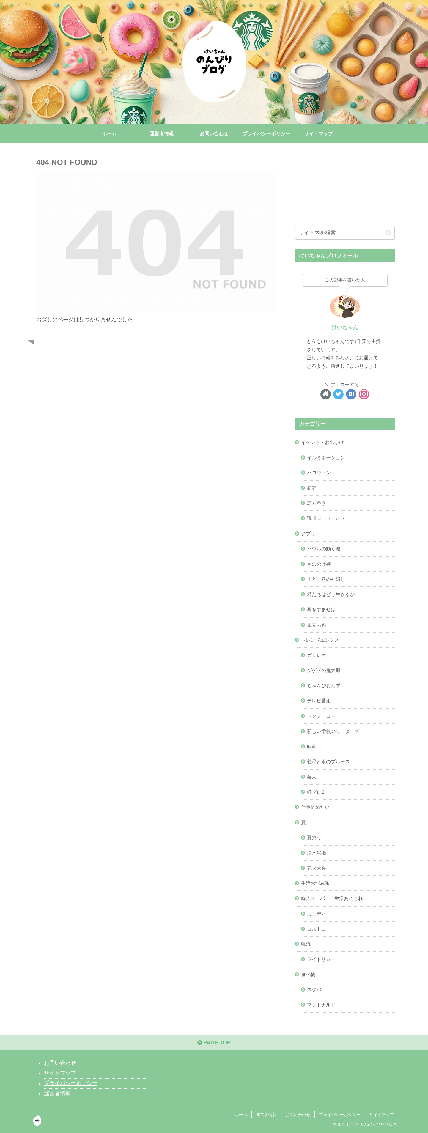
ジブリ (308, 533)
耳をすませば (321, 609)
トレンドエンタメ (320, 640)
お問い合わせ (60, 1063)
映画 (312, 746)
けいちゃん (344, 328)
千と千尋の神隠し (326, 579)
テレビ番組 (319, 700)
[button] (388, 232)
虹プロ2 (315, 791)
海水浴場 (316, 852)
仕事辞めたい (315, 807)
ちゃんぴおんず (323, 685)
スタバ (314, 989)
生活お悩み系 (315, 883)
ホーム (241, 1114)
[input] (345, 233)
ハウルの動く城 (323, 548)
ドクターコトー (323, 716)
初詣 (312, 487)
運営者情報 (57, 1093)
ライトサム (319, 959)
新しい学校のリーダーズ (333, 731)
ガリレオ (316, 655)
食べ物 (308, 974)
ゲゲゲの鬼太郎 (323, 670)
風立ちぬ (316, 624)
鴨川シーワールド (326, 518)
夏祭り (314, 837)
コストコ (316, 928)
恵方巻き (316, 503)
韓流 (306, 944)
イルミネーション (326, 457)
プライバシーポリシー (70, 1083)
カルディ (316, 913)
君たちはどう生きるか (331, 594)
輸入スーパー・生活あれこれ (332, 898)
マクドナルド (321, 1004)
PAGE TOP (213, 1043)
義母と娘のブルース (328, 761)
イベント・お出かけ (322, 442)
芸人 (312, 776)
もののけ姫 (319, 563)
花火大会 (316, 868)
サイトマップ (60, 1073)
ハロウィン (319, 472)
